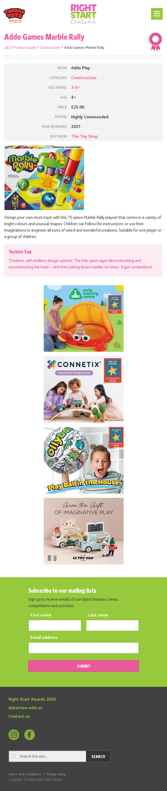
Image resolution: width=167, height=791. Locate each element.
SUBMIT (83, 666)
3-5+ (75, 88)
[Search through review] (47, 756)
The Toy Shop (84, 137)
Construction (50, 48)
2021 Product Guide (20, 48)
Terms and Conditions (25, 774)
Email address (44, 638)
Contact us (19, 717)
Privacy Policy (56, 774)
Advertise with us (25, 708)
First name (40, 615)
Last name (98, 615)
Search (98, 756)
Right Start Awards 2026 (32, 699)
